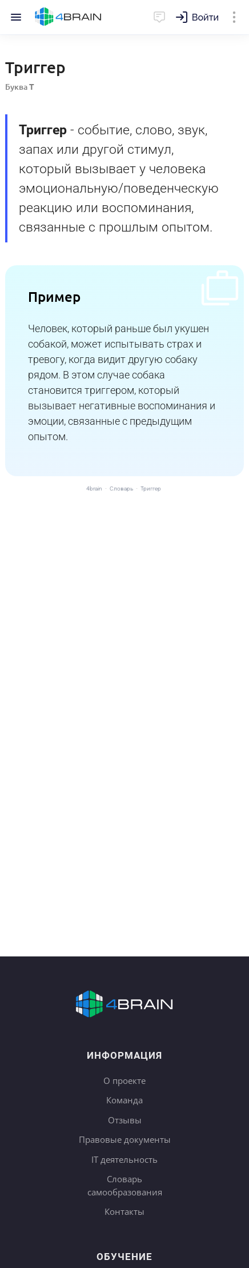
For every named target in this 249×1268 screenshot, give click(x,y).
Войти (205, 17)
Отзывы (125, 1120)
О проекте (124, 1080)
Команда (124, 1100)
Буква (19, 86)
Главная (68, 17)
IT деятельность (124, 1159)
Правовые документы (125, 1139)
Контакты (124, 1211)
